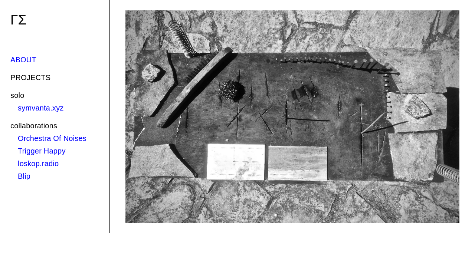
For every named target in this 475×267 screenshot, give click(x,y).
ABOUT (23, 60)
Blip (24, 176)
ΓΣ (18, 19)
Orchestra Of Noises (52, 138)
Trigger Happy (42, 151)
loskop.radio (38, 163)
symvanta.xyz (41, 108)
